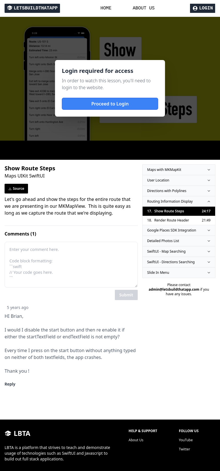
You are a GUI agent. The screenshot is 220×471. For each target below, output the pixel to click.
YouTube (186, 440)
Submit (126, 295)
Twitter (184, 449)
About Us (136, 440)
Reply (10, 384)
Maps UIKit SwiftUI (25, 176)
